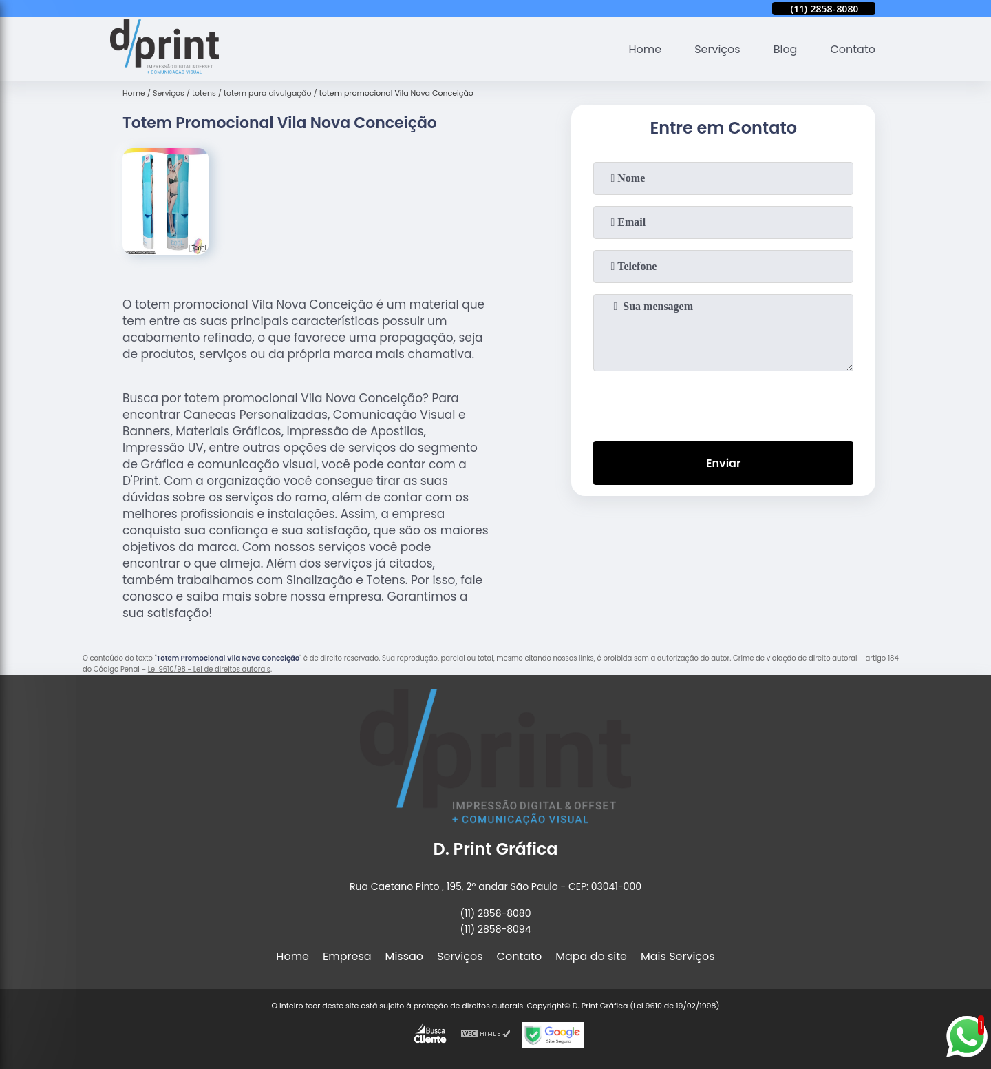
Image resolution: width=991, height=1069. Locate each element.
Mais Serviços (678, 956)
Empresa (347, 956)
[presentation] (723, 403)
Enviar (723, 463)
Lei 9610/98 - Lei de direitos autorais (209, 669)
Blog (786, 49)
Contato (852, 49)
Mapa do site (591, 956)
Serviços (717, 49)
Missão (404, 956)
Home (644, 49)
